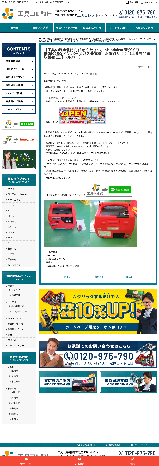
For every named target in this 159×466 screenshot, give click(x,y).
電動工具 (12, 286)
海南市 (14, 398)
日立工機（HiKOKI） (18, 194)
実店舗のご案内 (88, 445)
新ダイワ (12, 248)
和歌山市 (15, 392)
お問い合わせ (115, 445)
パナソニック (14, 200)
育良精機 (12, 259)
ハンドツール (14, 318)
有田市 (14, 419)
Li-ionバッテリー (16, 346)
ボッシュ (12, 216)
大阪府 (11, 367)
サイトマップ (150, 2)
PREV (67, 277)
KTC (10, 211)
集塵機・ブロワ (15, 329)
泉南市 (14, 376)
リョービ (12, 221)
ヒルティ (12, 227)
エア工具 (12, 302)
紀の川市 (15, 403)
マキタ (11, 189)
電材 (10, 335)
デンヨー (12, 243)
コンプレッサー (19, 311)
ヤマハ (11, 238)
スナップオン (14, 265)
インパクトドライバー (22, 290)
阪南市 (14, 371)
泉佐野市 (15, 381)
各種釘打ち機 (18, 306)
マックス (12, 205)
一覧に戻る (98, 277)
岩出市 (14, 408)
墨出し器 (12, 340)
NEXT (129, 277)
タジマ (11, 254)
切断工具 (15, 295)
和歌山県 (12, 388)
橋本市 (14, 414)
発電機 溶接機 (15, 324)
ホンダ (11, 232)
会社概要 (133, 2)
